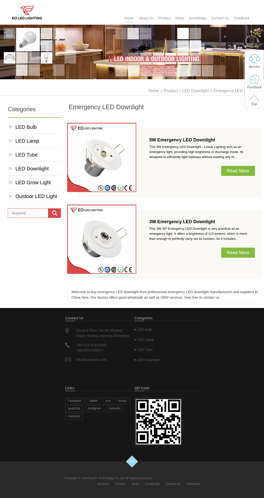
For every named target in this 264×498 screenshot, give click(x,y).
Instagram (94, 408)
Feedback (241, 18)
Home (129, 18)
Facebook (74, 401)
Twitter (93, 401)
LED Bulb (26, 127)
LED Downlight (195, 91)
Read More (238, 170)
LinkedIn (114, 408)
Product (164, 18)
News (179, 18)
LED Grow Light (33, 182)
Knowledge (197, 18)
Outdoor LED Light (36, 196)
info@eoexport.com (91, 360)
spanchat (74, 408)
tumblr (122, 401)
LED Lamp (27, 141)
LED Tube (26, 155)
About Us (146, 18)
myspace (74, 416)
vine (108, 401)
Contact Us (220, 18)
